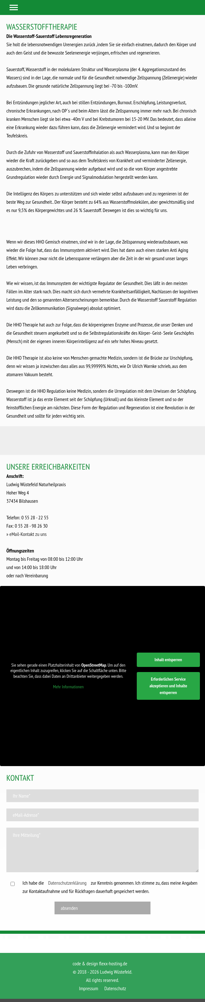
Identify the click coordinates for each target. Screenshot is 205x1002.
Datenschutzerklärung (67, 883)
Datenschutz (115, 988)
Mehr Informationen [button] (68, 687)
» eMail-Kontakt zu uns (26, 534)
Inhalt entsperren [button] (168, 659)
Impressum (88, 988)
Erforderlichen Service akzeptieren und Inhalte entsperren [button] (168, 685)
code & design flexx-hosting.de (100, 963)
